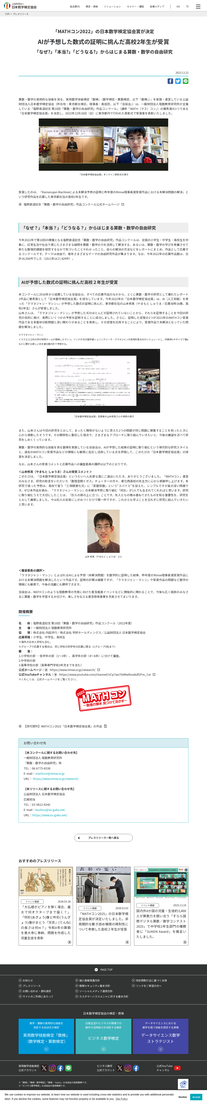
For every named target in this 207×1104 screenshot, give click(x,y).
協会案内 (75, 6)
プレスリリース (20, 14)
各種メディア (157, 6)
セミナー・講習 (135, 6)
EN (178, 6)
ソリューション (112, 6)
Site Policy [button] (122, 1099)
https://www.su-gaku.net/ (49, 815)
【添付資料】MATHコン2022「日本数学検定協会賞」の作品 (63, 726)
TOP (7, 14)
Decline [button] (183, 1097)
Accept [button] (196, 1097)
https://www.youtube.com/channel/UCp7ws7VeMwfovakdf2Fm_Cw (105, 674)
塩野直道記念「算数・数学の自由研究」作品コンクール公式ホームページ (72, 204)
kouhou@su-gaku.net (50, 810)
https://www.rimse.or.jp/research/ (72, 670)
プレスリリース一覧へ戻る (103, 838)
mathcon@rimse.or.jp (50, 773)
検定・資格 (92, 6)
